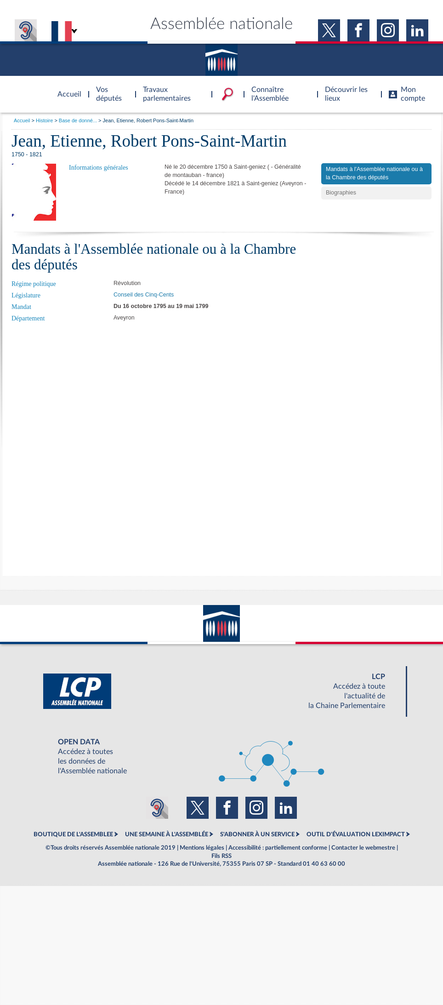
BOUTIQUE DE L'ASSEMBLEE (73, 834)
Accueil (22, 120)
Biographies (341, 192)
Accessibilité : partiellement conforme (277, 848)
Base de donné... (78, 120)
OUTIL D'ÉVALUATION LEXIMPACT (356, 834)
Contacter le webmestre (363, 848)
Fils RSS (221, 856)
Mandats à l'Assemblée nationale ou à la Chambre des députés (374, 173)
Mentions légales (202, 848)
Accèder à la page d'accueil (66, 88)
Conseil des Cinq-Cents (144, 294)
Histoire (44, 120)
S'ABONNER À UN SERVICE (257, 834)
